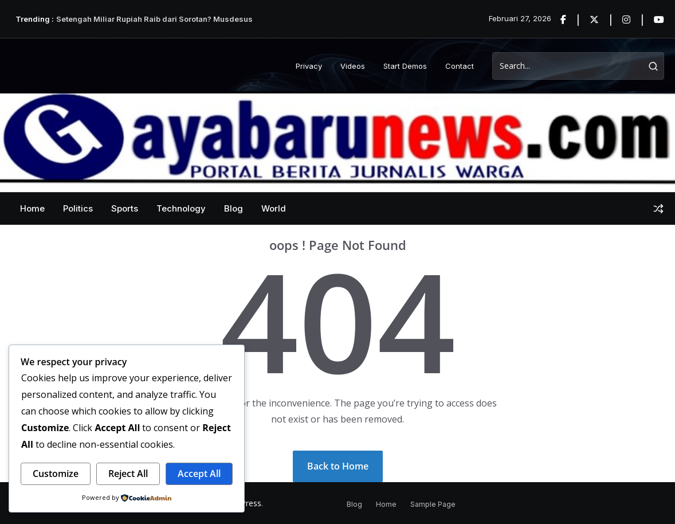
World (273, 208)
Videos (352, 66)
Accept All (199, 473)
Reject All (128, 473)
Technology (181, 208)
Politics (78, 208)
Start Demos (405, 66)
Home (32, 208)
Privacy (309, 66)
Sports (124, 208)
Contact (459, 66)
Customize (56, 473)
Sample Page (433, 504)
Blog (233, 208)
